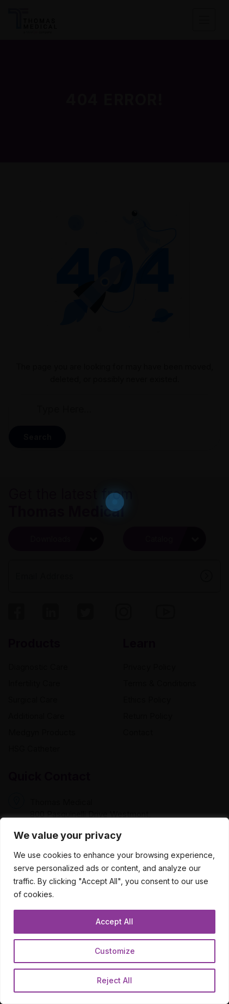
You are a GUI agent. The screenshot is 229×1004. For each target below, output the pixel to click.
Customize (115, 950)
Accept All (114, 921)
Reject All (114, 980)
